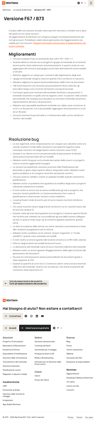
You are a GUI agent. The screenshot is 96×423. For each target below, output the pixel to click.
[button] (81, 3)
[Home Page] (10, 3)
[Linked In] (37, 316)
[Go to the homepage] (10, 300)
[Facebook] (26, 316)
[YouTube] (42, 316)
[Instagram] (31, 316)
